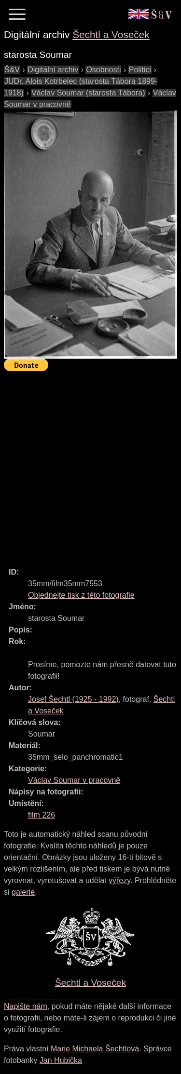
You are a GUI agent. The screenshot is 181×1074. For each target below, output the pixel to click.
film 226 (41, 815)
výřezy (119, 880)
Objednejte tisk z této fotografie (81, 595)
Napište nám (25, 1006)
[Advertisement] (90, 465)
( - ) (73, 699)
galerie (23, 892)
